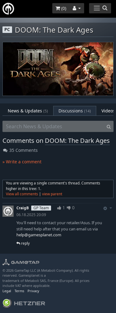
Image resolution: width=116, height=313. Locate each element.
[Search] (109, 126)
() (60, 8)
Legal (6, 290)
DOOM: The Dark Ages (77, 140)
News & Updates (28, 111)
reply (23, 243)
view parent (52, 194)
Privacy (33, 290)
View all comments (22, 194)
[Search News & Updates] (53, 126)
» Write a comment (21, 162)
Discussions (74, 111)
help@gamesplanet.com (38, 235)
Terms (19, 290)
